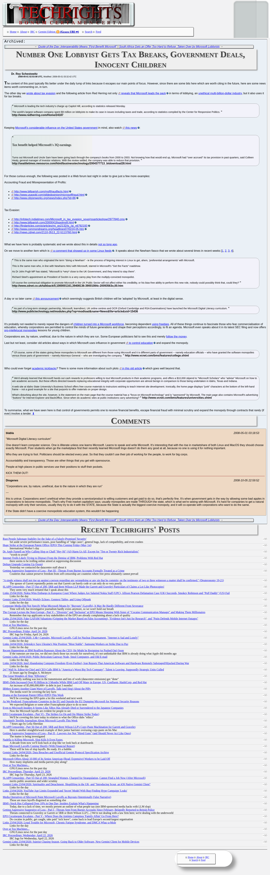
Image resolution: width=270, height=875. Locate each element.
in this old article (132, 369)
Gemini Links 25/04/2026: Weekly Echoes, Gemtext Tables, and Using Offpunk (47, 600)
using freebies (160, 325)
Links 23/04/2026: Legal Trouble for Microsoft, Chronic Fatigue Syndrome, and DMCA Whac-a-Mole (59, 823)
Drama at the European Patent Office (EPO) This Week (33, 695)
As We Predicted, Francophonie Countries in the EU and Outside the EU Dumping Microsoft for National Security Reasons (71, 702)
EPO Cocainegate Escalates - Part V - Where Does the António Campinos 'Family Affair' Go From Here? (61, 817)
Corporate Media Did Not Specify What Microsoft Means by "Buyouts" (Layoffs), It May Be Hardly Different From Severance (73, 606)
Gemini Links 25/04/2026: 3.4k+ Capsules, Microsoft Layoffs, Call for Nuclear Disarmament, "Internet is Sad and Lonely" (71, 638)
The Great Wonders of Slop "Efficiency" (25, 676)
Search (88, 31)
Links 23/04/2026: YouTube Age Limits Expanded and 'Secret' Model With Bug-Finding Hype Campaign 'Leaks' (65, 791)
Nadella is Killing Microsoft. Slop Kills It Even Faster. (33, 740)
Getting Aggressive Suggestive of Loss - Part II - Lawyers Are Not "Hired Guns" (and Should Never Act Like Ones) (67, 734)
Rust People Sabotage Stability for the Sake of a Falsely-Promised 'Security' (45, 539)
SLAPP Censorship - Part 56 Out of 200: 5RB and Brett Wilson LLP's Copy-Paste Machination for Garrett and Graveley (69, 727)
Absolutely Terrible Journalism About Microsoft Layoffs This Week (40, 721)
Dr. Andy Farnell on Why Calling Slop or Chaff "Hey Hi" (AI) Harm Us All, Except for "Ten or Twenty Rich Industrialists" (71, 552)
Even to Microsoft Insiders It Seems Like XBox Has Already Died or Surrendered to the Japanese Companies (63, 708)
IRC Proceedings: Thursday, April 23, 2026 (26, 772)
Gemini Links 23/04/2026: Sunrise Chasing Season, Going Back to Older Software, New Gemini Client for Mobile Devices (71, 842)
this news (131, 128)
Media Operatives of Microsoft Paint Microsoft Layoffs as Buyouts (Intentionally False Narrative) (57, 797)
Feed (98, 31)
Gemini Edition (46, 31)
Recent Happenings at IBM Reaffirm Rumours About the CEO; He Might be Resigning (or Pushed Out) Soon (63, 651)
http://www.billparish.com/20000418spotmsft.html (44, 223)
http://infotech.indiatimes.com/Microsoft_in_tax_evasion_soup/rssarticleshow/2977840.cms (69, 220)
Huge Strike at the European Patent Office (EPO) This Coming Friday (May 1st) (47, 546)
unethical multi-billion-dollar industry (220, 94)
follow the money (176, 337)
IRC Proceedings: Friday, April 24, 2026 (25, 632)
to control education (141, 343)
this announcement (47, 299)
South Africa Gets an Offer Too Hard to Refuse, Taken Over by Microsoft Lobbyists (169, 47)
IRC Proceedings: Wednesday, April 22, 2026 (28, 836)
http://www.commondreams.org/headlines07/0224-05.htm (49, 229)
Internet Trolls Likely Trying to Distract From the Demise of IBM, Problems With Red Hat (53, 558)
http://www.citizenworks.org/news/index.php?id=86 (45, 198)
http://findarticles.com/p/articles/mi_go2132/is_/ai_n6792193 (50, 226)
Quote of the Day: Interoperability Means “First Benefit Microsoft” (77, 47)
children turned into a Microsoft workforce (99, 325)
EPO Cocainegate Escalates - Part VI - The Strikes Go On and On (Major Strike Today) (51, 715)
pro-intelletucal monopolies (20, 331)
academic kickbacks (44, 369)
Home (13, 31)
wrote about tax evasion (40, 94)
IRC (32, 31)
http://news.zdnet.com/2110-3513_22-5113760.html (45, 233)
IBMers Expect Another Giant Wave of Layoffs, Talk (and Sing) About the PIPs (47, 689)
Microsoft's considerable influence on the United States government (56, 128)
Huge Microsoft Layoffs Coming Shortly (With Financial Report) (39, 746)
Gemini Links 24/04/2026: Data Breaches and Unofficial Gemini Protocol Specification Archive (56, 753)
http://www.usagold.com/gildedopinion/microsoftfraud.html (49, 195)
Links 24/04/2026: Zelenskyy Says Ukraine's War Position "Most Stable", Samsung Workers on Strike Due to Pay (65, 644)
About (23, 31)
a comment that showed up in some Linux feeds (82, 251)
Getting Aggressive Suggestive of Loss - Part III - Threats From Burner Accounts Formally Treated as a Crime (63, 571)
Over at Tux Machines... (16, 625)
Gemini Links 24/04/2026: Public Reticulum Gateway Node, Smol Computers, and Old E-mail (55, 657)
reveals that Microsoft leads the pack (143, 94)
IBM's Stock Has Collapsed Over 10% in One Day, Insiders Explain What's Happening (51, 804)
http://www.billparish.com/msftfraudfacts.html (41, 192)
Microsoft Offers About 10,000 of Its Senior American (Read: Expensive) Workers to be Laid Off (56, 759)
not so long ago (107, 245)
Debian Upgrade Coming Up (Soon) (23, 565)
